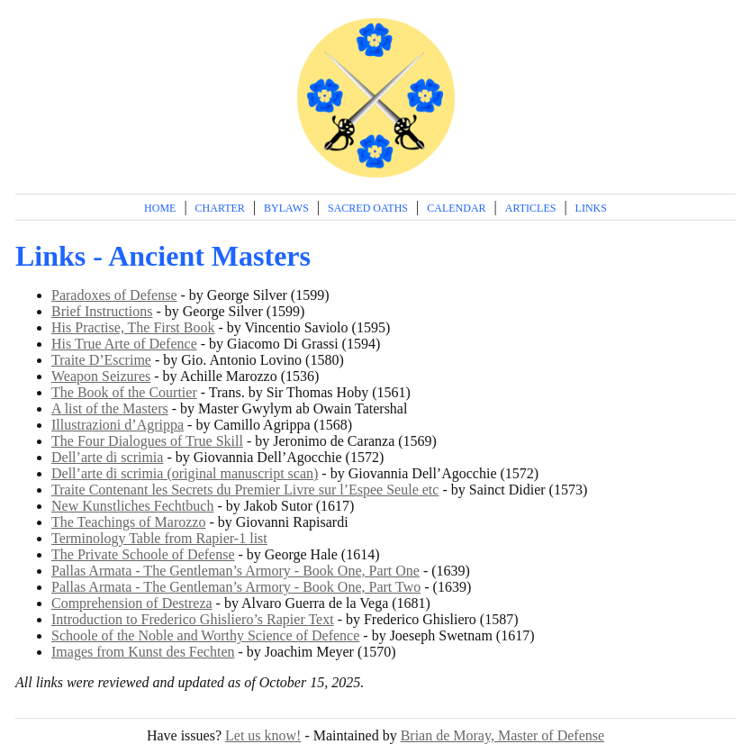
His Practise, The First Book (132, 327)
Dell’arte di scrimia (107, 457)
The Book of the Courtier (124, 392)
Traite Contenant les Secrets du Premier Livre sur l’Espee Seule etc (245, 489)
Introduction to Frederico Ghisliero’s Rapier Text (192, 619)
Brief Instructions (101, 311)
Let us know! (263, 735)
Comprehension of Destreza (132, 603)
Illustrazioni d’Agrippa (117, 424)
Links (591, 208)
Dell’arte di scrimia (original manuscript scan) (184, 473)
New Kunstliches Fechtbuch (132, 505)
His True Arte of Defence (124, 343)
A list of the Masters (109, 408)
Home (160, 208)
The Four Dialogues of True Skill (147, 441)
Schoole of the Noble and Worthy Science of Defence (205, 635)
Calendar (456, 208)
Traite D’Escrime (101, 359)
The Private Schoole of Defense (142, 554)
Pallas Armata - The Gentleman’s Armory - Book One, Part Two (236, 586)
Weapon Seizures (100, 376)
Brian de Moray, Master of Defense (502, 735)
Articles (530, 208)
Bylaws (286, 208)
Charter (220, 208)
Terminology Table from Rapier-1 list (159, 538)
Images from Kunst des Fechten (143, 651)
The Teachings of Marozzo (128, 522)
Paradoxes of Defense (114, 295)
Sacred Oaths (368, 208)
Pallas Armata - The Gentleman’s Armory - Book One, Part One (235, 570)
